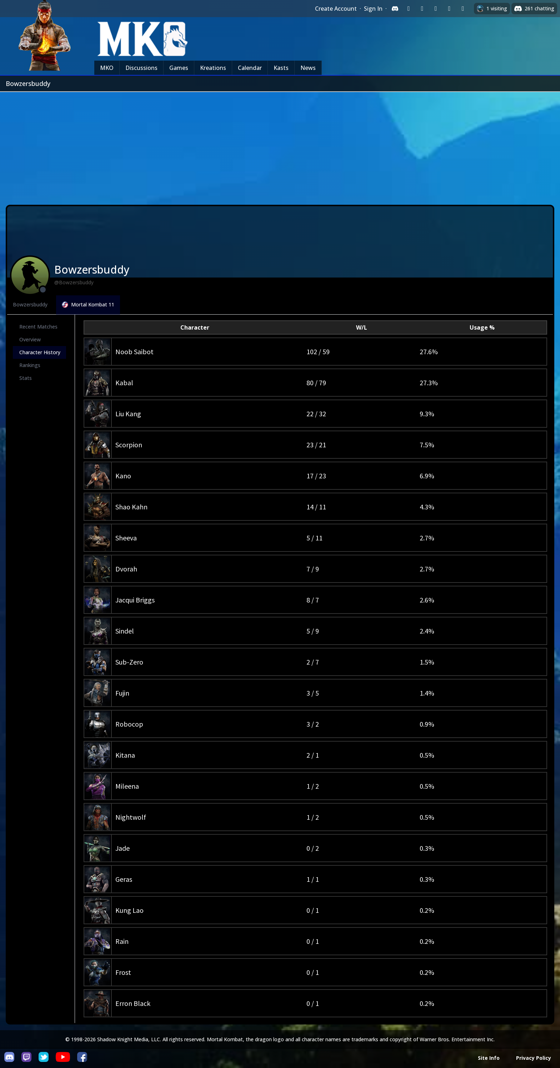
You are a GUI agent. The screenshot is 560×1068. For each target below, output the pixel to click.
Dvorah (126, 568)
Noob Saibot (134, 351)
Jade (122, 848)
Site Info (489, 1057)
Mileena (127, 786)
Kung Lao (129, 910)
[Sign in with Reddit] (435, 8)
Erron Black (132, 1003)
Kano (123, 475)
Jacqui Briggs (135, 599)
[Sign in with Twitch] (408, 8)
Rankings (29, 365)
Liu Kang (128, 413)
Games (178, 68)
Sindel (124, 630)
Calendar (250, 68)
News (308, 68)
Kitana (125, 755)
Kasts (281, 68)
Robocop (129, 723)
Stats (25, 378)
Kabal (124, 382)
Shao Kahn (131, 506)
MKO (107, 68)
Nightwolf (130, 817)
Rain (122, 941)
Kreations (213, 68)
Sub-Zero (129, 661)
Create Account (336, 8)
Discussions (141, 68)
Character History (39, 352)
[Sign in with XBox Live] (463, 8)
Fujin (122, 692)
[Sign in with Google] (422, 8)
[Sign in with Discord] (395, 8)
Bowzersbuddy (30, 304)
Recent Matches (38, 326)
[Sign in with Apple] (449, 8)
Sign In (373, 8)
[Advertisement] (280, 145)
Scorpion (128, 444)
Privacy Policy (533, 1057)
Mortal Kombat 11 (88, 304)
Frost (123, 972)
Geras (123, 879)
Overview (30, 339)
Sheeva (126, 537)
